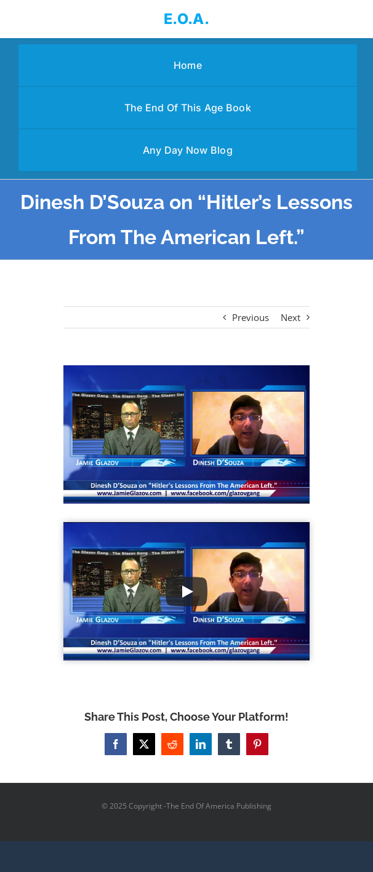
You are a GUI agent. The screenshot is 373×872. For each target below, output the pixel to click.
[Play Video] (186, 591)
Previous (250, 317)
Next (290, 317)
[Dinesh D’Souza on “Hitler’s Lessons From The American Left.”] (186, 434)
